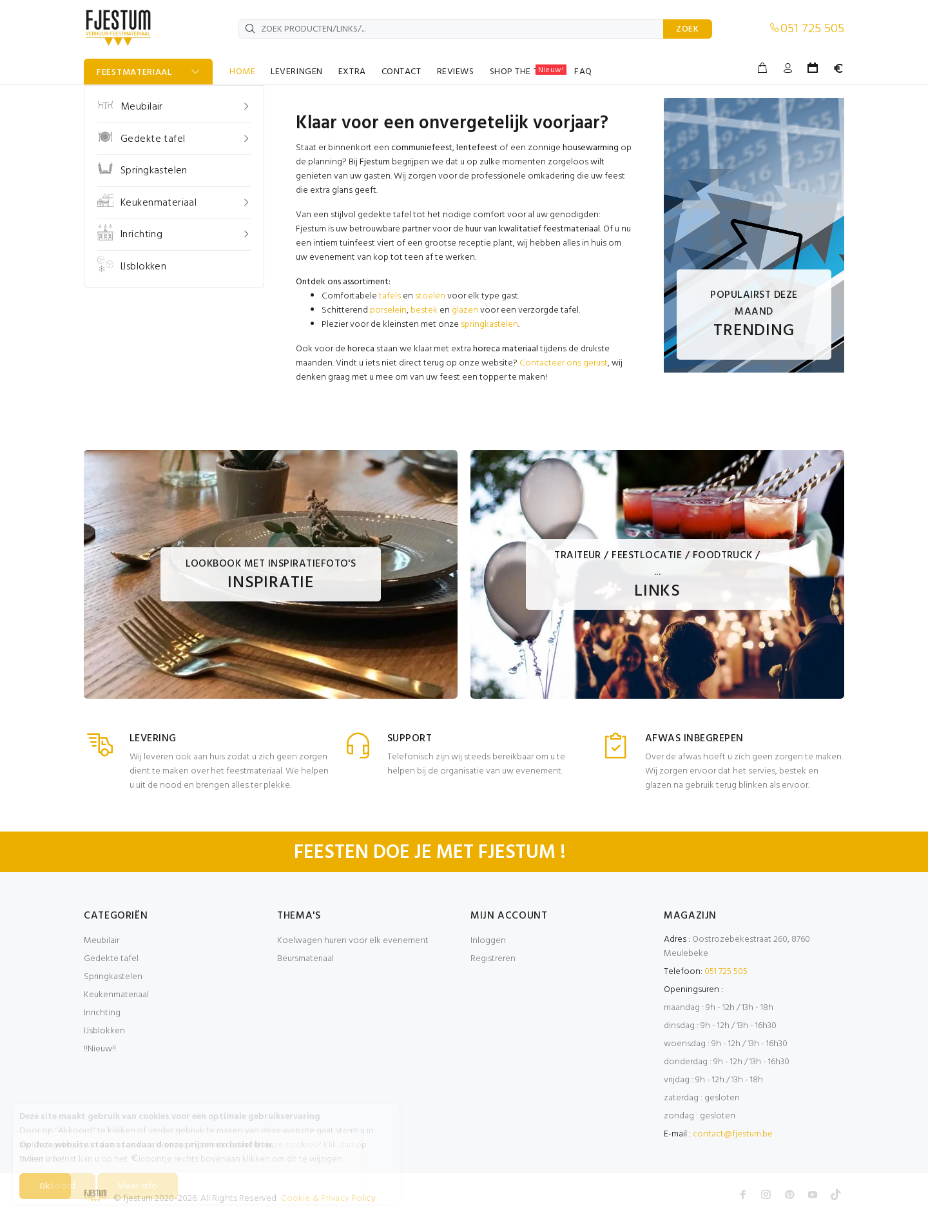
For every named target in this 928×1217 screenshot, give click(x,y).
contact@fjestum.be (733, 1134)
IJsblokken (104, 1031)
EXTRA (352, 71)
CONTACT (401, 71)
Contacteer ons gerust (563, 363)
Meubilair (101, 940)
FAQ (583, 71)
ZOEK (687, 29)
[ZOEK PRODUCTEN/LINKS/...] (451, 29)
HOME (242, 71)
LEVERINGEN (297, 71)
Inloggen (488, 940)
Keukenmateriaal (116, 995)
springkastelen (489, 324)
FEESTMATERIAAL (134, 72)
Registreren (493, 958)
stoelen (430, 296)
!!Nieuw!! (100, 1049)
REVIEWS (455, 71)
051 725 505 (812, 29)
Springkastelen (113, 976)
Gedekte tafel (111, 958)
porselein (388, 310)
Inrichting (102, 1013)
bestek (424, 310)
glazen (465, 310)
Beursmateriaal (305, 958)
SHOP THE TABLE (528, 71)
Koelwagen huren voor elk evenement (353, 940)
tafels (390, 296)
